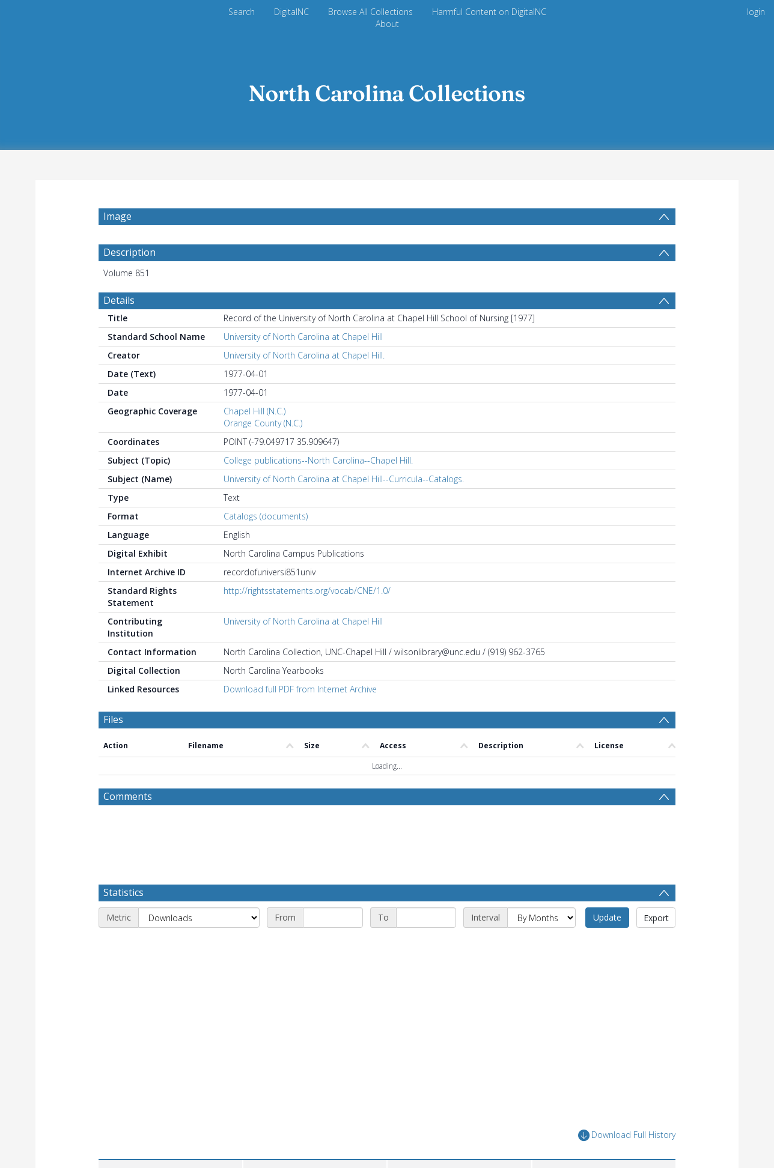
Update (607, 917)
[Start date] (333, 917)
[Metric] (199, 917)
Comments (127, 796)
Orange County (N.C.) (263, 423)
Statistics (123, 892)
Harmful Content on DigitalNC (489, 11)
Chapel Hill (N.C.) (254, 411)
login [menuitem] (756, 11)
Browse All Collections (370, 11)
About (387, 23)
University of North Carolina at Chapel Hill (303, 336)
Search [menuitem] (241, 11)
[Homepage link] (387, 90)
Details (119, 300)
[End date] (426, 917)
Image (117, 216)
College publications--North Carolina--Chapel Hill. (318, 460)
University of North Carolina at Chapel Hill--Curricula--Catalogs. (344, 479)
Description (129, 252)
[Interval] (541, 917)
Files (113, 719)
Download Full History (626, 1135)
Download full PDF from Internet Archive (300, 689)
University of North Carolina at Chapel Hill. (304, 355)
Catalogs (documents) (266, 516)
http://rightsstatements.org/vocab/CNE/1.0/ (307, 590)
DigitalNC (291, 11)
